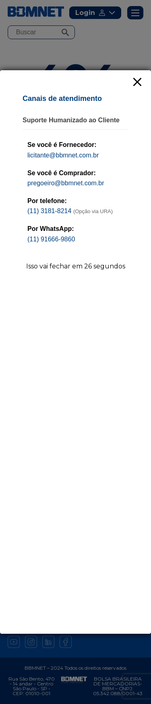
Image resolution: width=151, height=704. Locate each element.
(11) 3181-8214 (49, 210)
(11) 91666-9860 (51, 239)
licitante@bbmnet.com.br (63, 155)
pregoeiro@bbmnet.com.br (65, 183)
